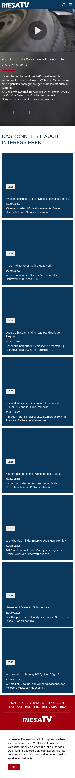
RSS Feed (32, 706)
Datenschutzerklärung (35, 739)
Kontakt (15, 706)
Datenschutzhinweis (27, 702)
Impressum (55, 702)
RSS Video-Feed (54, 706)
